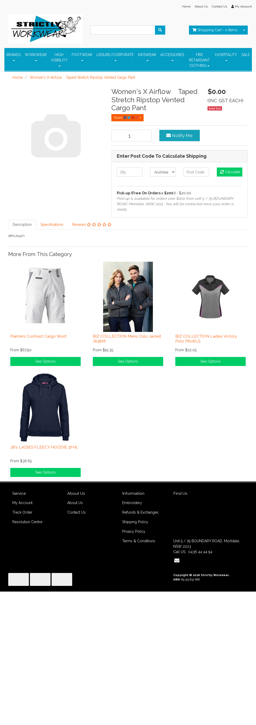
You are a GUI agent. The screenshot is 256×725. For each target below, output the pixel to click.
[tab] (22, 225)
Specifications (51, 224)
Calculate (230, 172)
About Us (201, 6)
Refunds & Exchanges (140, 512)
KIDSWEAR (147, 55)
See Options (45, 361)
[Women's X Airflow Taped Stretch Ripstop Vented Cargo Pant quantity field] (131, 135)
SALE (245, 55)
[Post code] (196, 172)
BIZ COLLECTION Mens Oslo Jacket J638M (127, 339)
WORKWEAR (36, 55)
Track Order (22, 512)
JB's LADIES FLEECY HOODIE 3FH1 (43, 447)
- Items (214, 30)
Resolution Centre (27, 522)
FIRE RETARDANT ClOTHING (199, 60)
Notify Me (179, 135)
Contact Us (219, 6)
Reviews (92, 224)
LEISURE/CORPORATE (115, 55)
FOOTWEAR (82, 55)
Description (22, 224)
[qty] (129, 172)
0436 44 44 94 (200, 552)
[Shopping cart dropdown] (244, 30)
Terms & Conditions (138, 541)
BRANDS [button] (13, 55)
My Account (22, 503)
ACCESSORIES (172, 55)
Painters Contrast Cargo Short (38, 336)
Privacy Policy (133, 531)
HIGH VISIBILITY (59, 57)
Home (186, 6)
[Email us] (176, 560)
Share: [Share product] (126, 117)
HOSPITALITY (226, 55)
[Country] (163, 172)
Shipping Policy (135, 522)
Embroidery (132, 503)
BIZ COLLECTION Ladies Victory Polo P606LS (206, 339)
